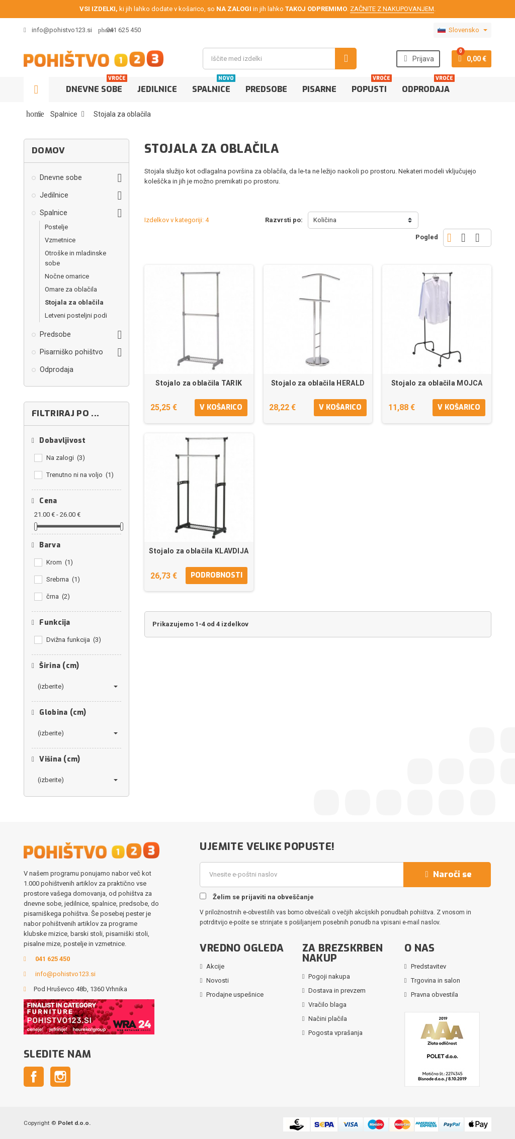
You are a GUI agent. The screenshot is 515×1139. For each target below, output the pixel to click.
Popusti (372, 85)
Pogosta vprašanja (335, 1032)
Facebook (34, 1077)
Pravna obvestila (434, 994)
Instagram (60, 1077)
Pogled (426, 237)
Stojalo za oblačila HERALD (318, 383)
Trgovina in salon (435, 980)
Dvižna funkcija (73, 639)
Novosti (217, 980)
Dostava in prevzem (337, 990)
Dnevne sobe (96, 85)
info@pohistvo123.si (58, 30)
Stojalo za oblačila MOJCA (437, 383)
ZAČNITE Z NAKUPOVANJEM (392, 9)
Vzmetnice (60, 240)
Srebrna (63, 579)
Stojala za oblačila (74, 302)
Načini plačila (327, 1018)
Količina (324, 220)
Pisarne (319, 89)
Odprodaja (428, 85)
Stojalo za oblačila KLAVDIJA (198, 551)
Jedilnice (157, 89)
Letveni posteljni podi (76, 315)
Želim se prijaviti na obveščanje (257, 897)
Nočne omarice (67, 276)
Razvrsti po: (284, 220)
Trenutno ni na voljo (80, 475)
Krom (59, 562)
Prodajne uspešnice (235, 994)
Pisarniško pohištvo (71, 352)
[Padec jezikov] (462, 30)
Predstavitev (428, 966)
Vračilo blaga (327, 1004)
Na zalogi (65, 457)
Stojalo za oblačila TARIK (198, 383)
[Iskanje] (280, 58)
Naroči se (447, 874)
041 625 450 (123, 30)
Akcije (215, 966)
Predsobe (266, 89)
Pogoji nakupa (329, 976)
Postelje (56, 227)
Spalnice (213, 85)
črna (58, 596)
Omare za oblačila (71, 289)
